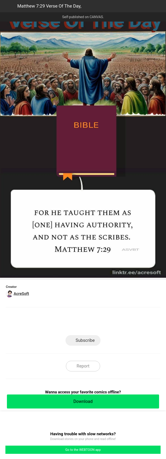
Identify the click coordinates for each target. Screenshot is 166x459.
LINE (44, 322)
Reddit (122, 322)
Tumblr (102, 322)
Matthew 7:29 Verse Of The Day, (49, 6)
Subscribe (85, 340)
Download (83, 401)
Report (83, 366)
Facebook (63, 322)
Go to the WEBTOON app (83, 450)
